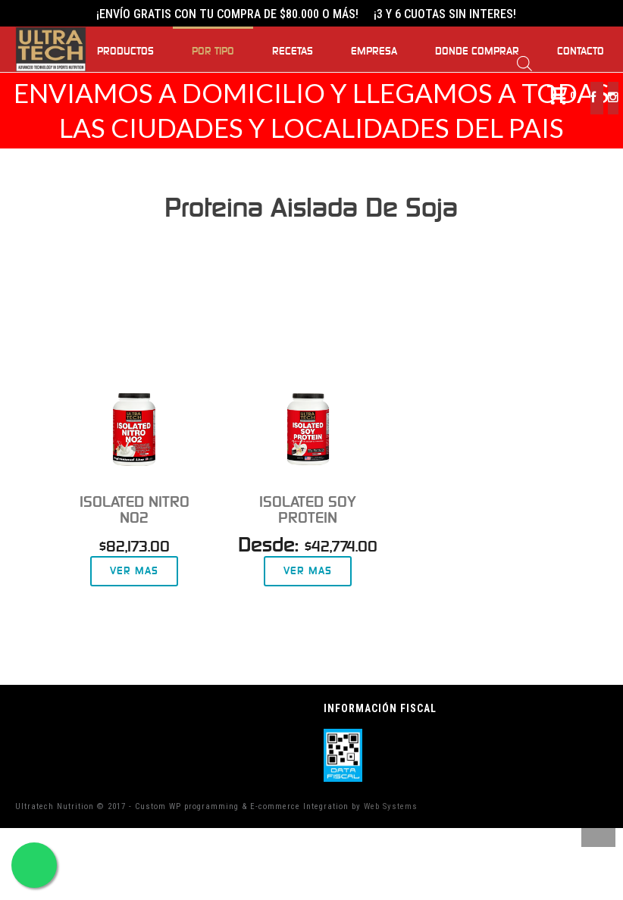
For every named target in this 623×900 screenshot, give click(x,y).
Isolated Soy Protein (307, 509)
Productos (125, 51)
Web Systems (391, 806)
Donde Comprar (477, 51)
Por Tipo (213, 51)
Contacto (580, 51)
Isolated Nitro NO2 (134, 509)
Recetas (292, 51)
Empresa (374, 51)
